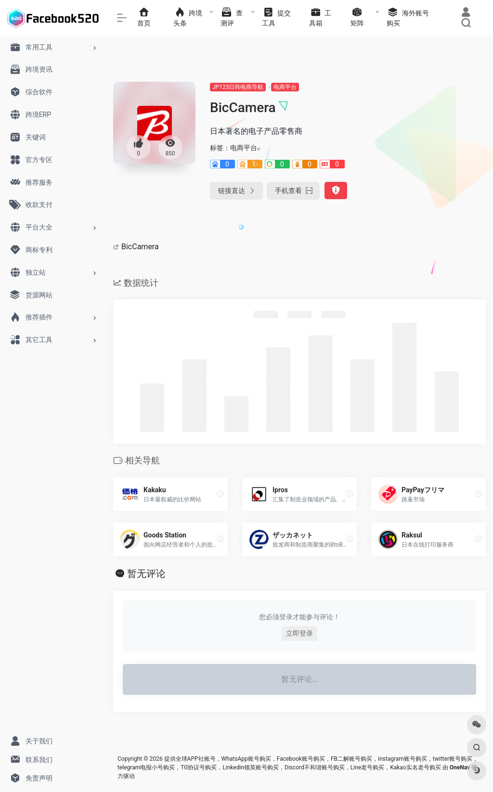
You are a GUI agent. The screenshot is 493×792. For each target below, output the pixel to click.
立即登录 (299, 633)
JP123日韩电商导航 (237, 87)
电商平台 (285, 87)
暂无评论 (146, 573)
